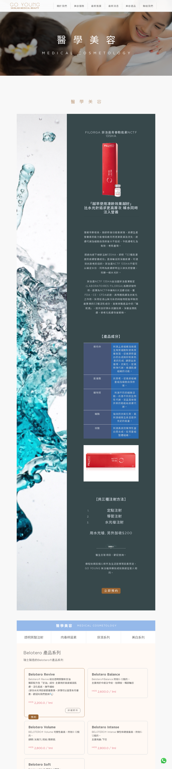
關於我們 (62, 6)
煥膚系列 (113, 683)
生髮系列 (86, 650)
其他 (114, 650)
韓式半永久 (30, 683)
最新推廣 (96, 6)
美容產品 (131, 6)
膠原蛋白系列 (30, 650)
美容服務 (79, 6)
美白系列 (138, 637)
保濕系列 (103, 637)
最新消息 (113, 6)
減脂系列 (58, 650)
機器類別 (86, 683)
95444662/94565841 (69, 727)
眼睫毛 (58, 683)
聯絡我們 (148, 6)
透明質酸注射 (33, 637)
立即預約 (111, 590)
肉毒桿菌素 (69, 637)
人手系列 (141, 683)
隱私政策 (54, 742)
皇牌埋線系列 (141, 650)
